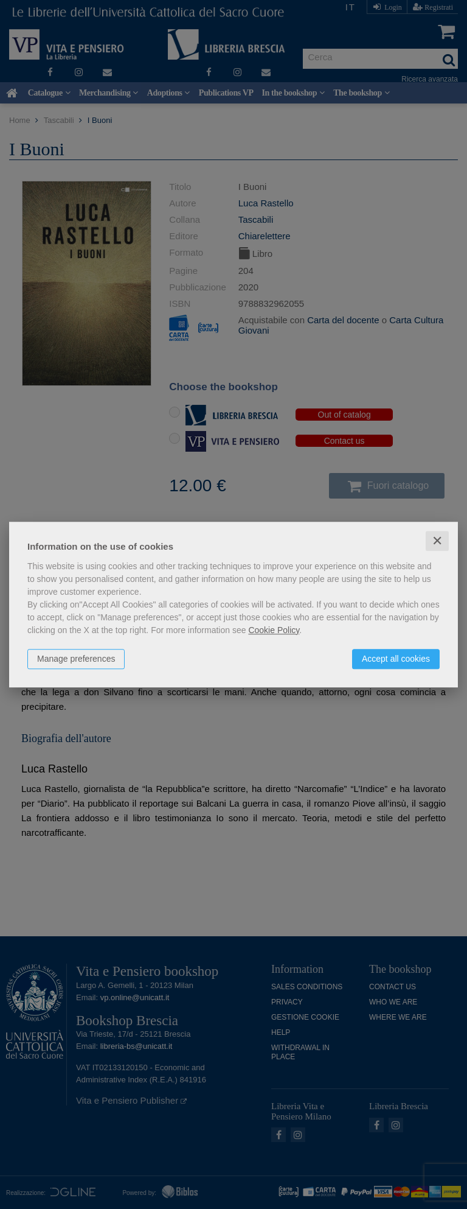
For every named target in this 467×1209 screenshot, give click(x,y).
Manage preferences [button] (76, 659)
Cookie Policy (273, 630)
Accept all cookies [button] (396, 659)
